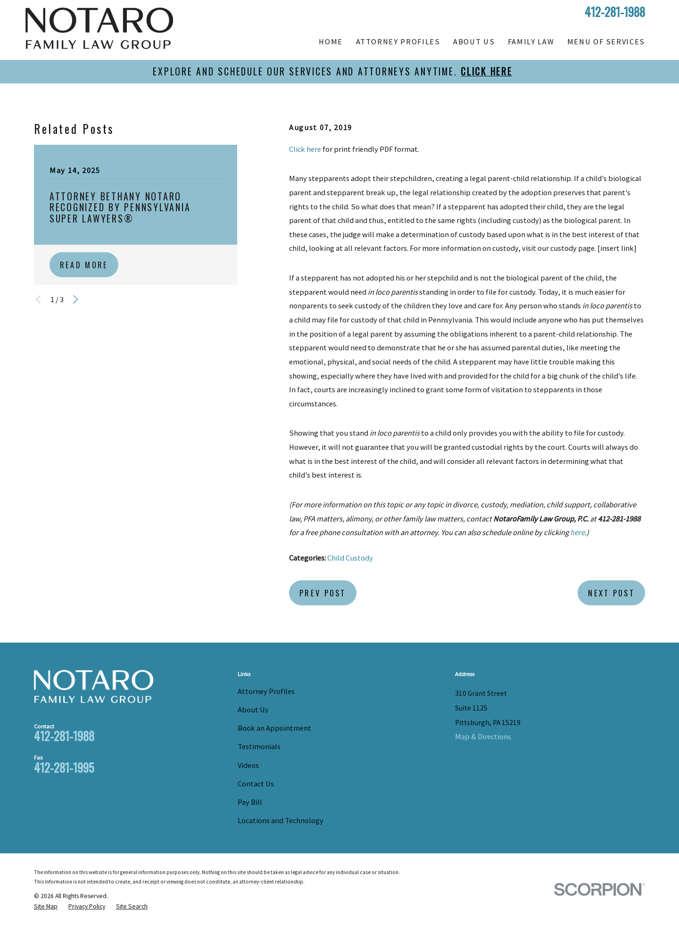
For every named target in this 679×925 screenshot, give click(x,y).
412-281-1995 (64, 767)
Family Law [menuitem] (531, 41)
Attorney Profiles (266, 691)
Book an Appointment (274, 728)
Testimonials (259, 746)
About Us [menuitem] (474, 41)
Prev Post (322, 593)
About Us (253, 709)
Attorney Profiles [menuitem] (398, 41)
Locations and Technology (280, 820)
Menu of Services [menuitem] (606, 41)
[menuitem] (46, 906)
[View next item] (75, 299)
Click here (305, 149)
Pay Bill (250, 802)
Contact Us (256, 783)
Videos (248, 765)
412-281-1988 (615, 12)
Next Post (611, 593)
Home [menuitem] (331, 41)
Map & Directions (483, 736)
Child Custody (350, 557)
